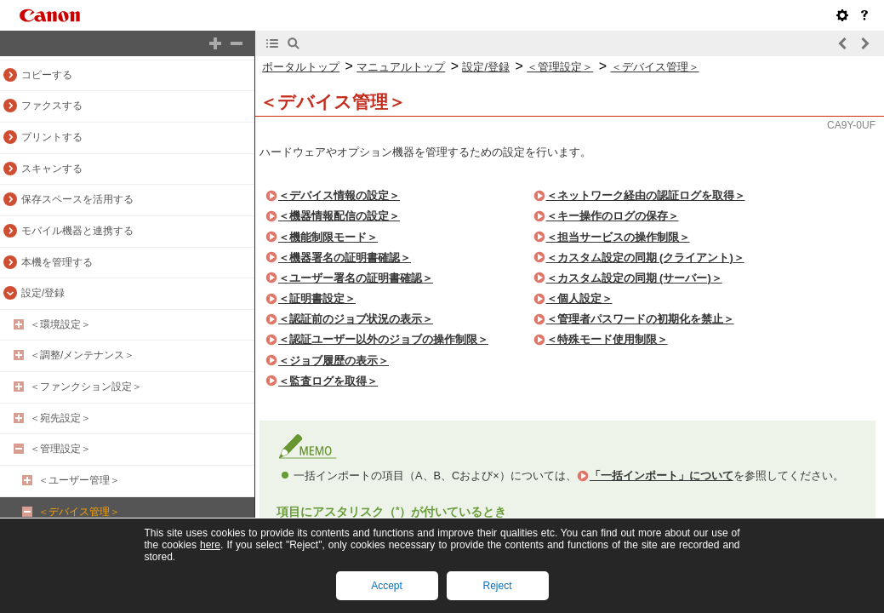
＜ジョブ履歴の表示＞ (333, 360)
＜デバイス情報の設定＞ (339, 195)
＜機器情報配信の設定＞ (339, 215)
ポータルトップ (300, 66)
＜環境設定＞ (60, 324)
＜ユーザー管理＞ (79, 480)
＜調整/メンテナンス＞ (82, 355)
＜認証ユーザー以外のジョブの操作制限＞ (383, 339)
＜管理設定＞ (60, 449)
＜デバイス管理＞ (79, 512)
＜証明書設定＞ (317, 298)
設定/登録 (43, 293)
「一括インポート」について (661, 475)
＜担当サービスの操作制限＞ (618, 237)
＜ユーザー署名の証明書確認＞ (355, 278)
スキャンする (52, 169)
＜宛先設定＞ (60, 418)
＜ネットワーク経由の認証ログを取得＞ (645, 195)
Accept (386, 586)
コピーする (46, 75)
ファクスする (52, 106)
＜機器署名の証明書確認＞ (344, 257)
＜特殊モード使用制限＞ (607, 339)
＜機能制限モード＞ (328, 237)
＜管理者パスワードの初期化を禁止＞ (640, 318)
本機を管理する (57, 262)
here (210, 545)
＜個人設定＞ (579, 298)
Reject (496, 586)
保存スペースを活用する (77, 199)
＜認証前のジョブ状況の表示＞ (355, 318)
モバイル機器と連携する (77, 231)
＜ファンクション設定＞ (86, 386)
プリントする (52, 137)
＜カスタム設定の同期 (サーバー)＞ (634, 278)
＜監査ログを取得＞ (328, 381)
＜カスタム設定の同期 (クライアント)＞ (645, 257)
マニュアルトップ (400, 66)
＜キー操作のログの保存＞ (612, 215)
